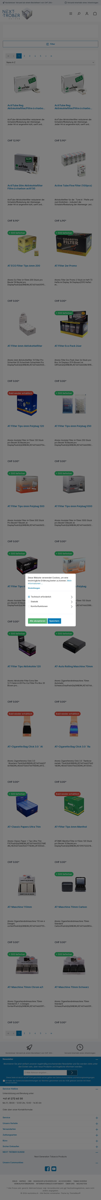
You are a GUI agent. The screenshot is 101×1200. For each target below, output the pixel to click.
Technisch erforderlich (41, 597)
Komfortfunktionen (39, 606)
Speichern (54, 621)
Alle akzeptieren (37, 621)
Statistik (34, 601)
